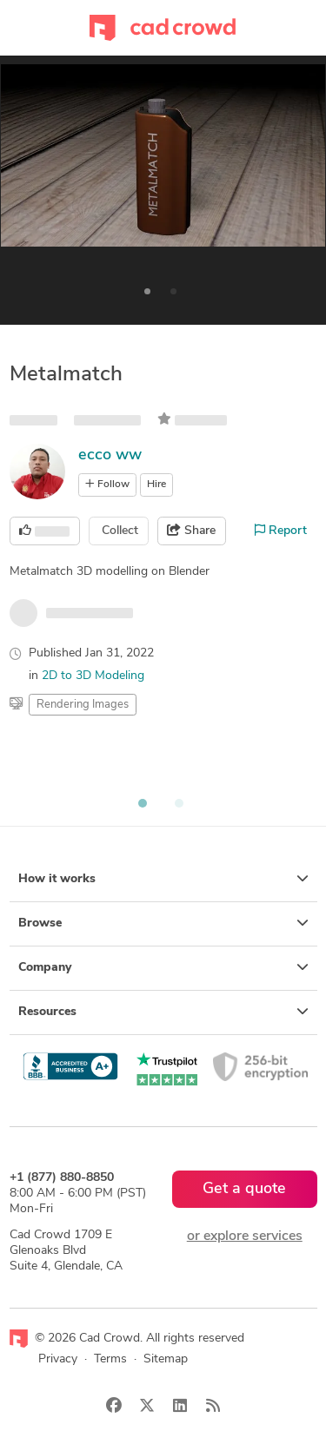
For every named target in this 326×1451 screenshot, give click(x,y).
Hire (156, 484)
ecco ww (110, 455)
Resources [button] (163, 1012)
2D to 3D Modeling (93, 676)
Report (281, 531)
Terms (110, 1359)
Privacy (57, 1359)
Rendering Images (83, 704)
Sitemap (165, 1359)
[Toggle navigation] (18, 28)
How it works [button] (163, 879)
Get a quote (244, 1189)
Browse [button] (163, 923)
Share (191, 531)
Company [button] (163, 967)
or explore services (245, 1236)
